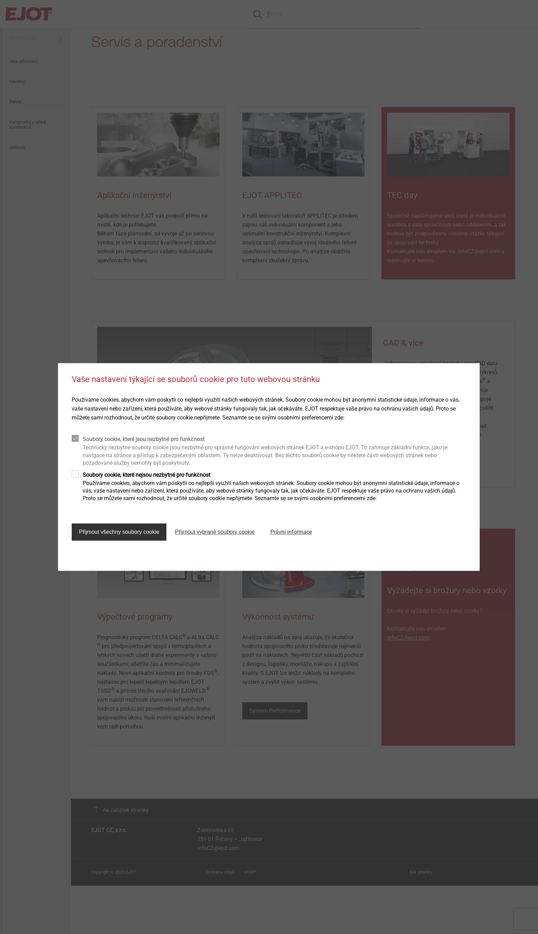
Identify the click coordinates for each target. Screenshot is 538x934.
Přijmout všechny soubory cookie (119, 532)
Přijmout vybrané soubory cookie (215, 532)
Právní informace (291, 532)
